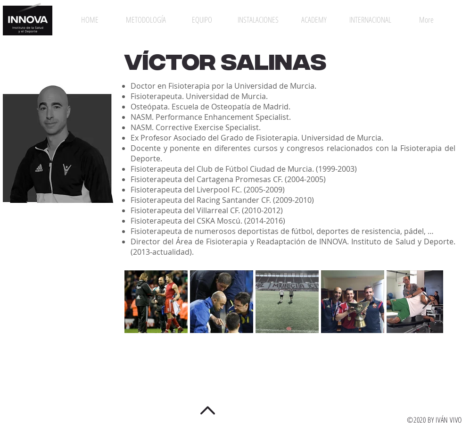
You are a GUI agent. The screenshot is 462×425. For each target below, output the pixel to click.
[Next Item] (426, 301)
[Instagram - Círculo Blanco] (186, 387)
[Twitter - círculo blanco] (207, 387)
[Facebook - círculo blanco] (228, 387)
